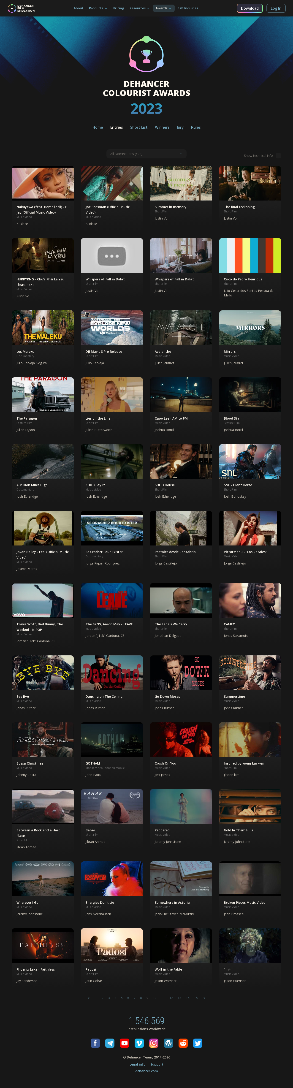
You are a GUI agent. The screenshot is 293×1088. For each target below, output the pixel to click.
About (79, 8)
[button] (43, 198)
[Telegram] (109, 1043)
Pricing (118, 8)
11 (163, 998)
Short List (139, 127)
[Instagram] (153, 1043)
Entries (116, 127)
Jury (180, 127)
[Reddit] (183, 1043)
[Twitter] (197, 1043)
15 (196, 998)
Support (156, 1064)
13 (179, 998)
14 (188, 998)
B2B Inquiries (187, 8)
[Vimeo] (139, 1043)
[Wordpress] (168, 1043)
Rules (196, 127)
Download (250, 8)
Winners (162, 127)
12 (171, 998)
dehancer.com (146, 1071)
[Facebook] (95, 1043)
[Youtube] (124, 1043)
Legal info (138, 1064)
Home (97, 127)
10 (155, 998)
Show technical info (262, 155)
